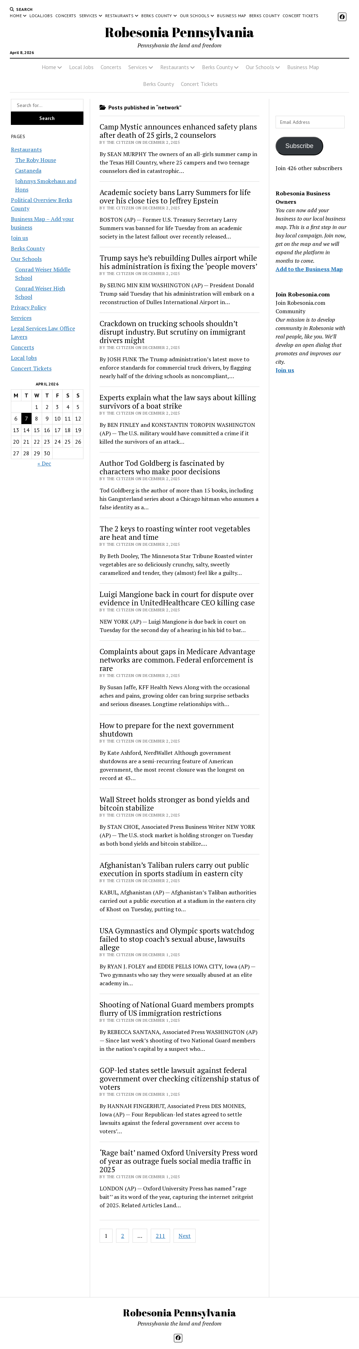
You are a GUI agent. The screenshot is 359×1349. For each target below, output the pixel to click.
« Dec (44, 463)
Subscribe (299, 145)
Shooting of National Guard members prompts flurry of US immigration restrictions (177, 1009)
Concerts (65, 15)
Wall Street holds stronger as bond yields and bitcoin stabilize (175, 803)
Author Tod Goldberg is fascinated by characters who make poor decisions (162, 467)
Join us (19, 238)
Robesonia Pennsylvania (179, 32)
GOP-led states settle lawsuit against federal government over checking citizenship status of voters (179, 1078)
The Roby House (35, 160)
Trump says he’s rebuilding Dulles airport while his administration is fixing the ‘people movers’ (178, 262)
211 (160, 1236)
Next (184, 1236)
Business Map (231, 15)
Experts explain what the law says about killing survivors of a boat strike (178, 401)
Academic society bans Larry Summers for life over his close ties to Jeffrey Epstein (175, 196)
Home (15, 15)
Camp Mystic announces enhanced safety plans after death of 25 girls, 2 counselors (178, 131)
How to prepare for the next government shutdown (167, 729)
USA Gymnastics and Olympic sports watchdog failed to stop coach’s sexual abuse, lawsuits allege (177, 939)
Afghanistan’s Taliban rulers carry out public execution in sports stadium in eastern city (174, 869)
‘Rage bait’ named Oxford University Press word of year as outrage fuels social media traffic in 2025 (179, 1161)
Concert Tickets (300, 15)
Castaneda (28, 170)
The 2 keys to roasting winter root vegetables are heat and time (175, 533)
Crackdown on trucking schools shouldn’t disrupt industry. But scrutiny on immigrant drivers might (173, 331)
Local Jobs (41, 15)
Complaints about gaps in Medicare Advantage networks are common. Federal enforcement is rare (177, 659)
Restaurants (119, 15)
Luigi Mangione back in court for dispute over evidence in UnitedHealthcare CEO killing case (177, 598)
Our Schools (194, 15)
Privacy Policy (28, 307)
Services (88, 15)
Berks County (156, 15)
